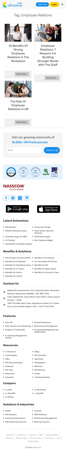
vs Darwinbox (40, 390)
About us (10, 435)
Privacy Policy (36, 438)
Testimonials (33, 441)
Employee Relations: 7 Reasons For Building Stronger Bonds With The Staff (48, 55)
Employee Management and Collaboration (46, 331)
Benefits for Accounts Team (46, 272)
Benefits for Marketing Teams (18, 265)
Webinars (38, 366)
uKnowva (36, 447)
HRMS (8, 411)
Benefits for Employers (44, 258)
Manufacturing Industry (15, 422)
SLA (58, 438)
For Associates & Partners (45, 261)
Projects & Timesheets (15, 330)
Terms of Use (21, 438)
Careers (32, 435)
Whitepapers (39, 363)
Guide (37, 373)
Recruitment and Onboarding (18, 326)
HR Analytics (11, 414)
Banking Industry (42, 422)
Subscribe (52, 150)
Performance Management (46, 326)
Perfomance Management (45, 418)
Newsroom (10, 373)
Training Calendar (42, 377)
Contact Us (21, 435)
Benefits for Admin (13, 272)
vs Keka (8, 390)
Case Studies (11, 355)
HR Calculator (40, 355)
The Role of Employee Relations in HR (18, 105)
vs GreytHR (10, 393)
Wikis (7, 359)
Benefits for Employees (15, 261)
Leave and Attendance (15, 418)
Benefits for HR (41, 265)
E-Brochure (10, 352)
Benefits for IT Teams (14, 269)
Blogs (36, 352)
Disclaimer (49, 438)
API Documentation (14, 363)
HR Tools (9, 370)
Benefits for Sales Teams (45, 269)
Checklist (9, 377)
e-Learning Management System (16, 336)
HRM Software (40, 414)
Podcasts (9, 366)
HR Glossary (39, 370)
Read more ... (22, 74)
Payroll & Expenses (42, 322)
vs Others (9, 397)
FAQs (41, 435)
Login (54, 4)
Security (9, 438)
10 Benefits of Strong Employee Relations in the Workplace (18, 53)
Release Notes (52, 435)
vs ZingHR (38, 393)
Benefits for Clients (13, 276)
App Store (38, 359)
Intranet (37, 411)
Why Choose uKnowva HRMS (17, 258)
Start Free (42, 4)
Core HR (8, 322)
